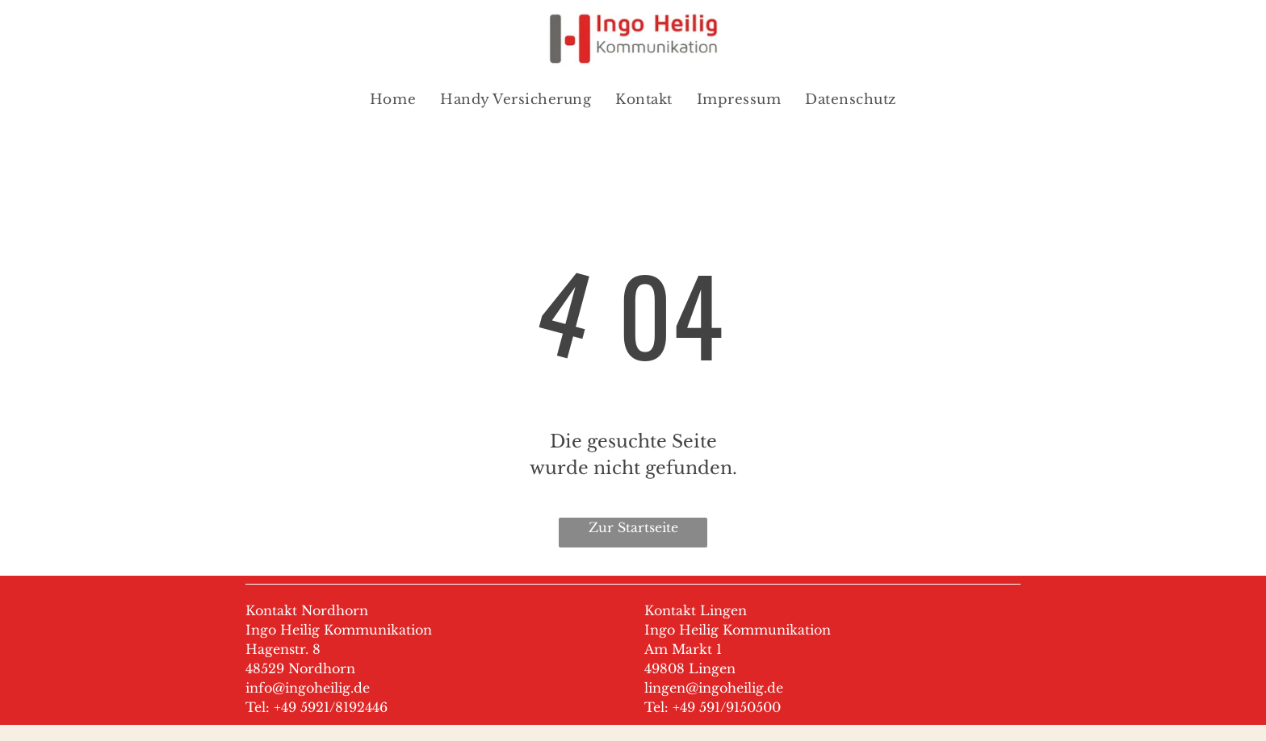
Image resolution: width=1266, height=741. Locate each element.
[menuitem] (393, 100)
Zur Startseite (633, 527)
